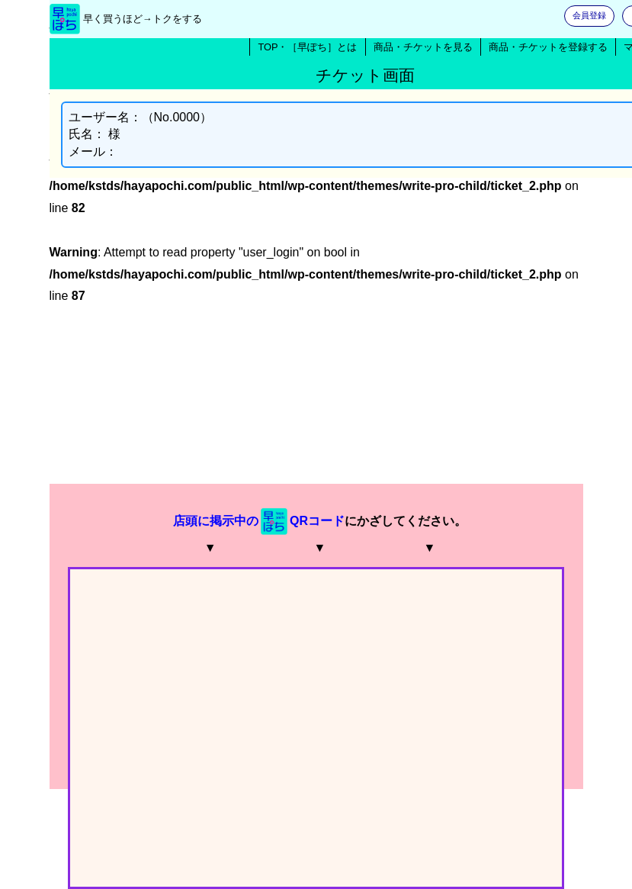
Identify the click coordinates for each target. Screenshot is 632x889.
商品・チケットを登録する (548, 47)
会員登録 (589, 15)
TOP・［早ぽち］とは (307, 47)
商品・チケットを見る (423, 47)
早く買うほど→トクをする (142, 18)
